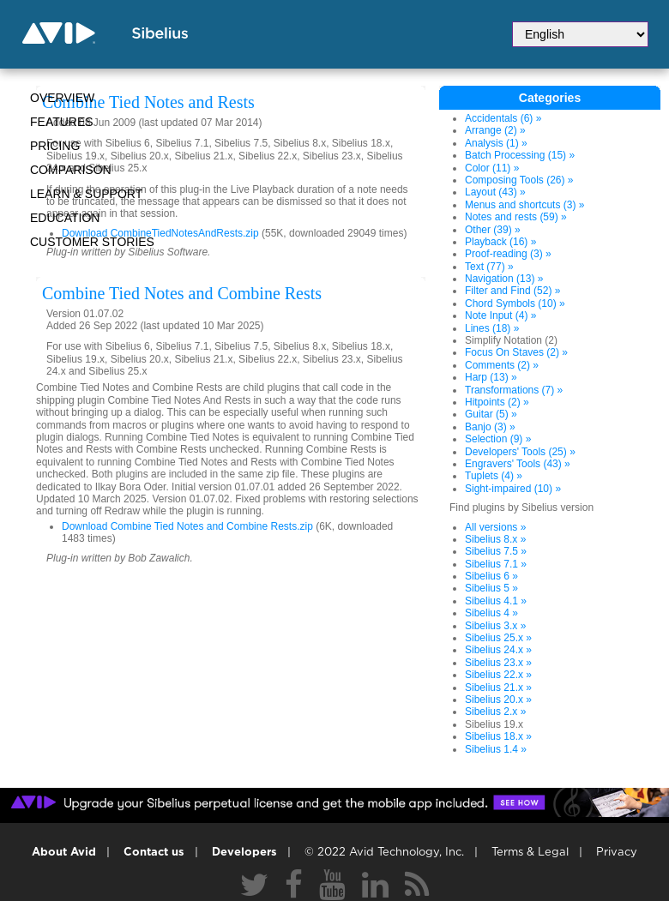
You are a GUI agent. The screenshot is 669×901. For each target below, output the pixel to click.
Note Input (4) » (500, 315)
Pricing (55, 146)
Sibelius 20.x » (498, 700)
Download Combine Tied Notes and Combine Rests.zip (187, 526)
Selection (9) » (498, 439)
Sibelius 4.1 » (496, 601)
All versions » (495, 527)
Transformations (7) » (514, 390)
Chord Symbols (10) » (515, 303)
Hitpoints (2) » (497, 402)
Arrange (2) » (495, 130)
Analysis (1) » (496, 143)
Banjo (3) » (490, 427)
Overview (62, 98)
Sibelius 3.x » (495, 626)
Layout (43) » (495, 192)
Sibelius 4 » (491, 613)
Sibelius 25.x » (498, 638)
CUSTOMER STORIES (92, 242)
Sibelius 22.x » (498, 675)
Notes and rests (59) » (516, 217)
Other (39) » (493, 230)
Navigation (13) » (504, 279)
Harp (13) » (491, 377)
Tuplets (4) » (493, 476)
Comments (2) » (502, 365)
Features (61, 122)
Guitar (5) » (491, 414)
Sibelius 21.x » (498, 688)
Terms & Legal (530, 852)
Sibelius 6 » (491, 576)
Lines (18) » (492, 328)
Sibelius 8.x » (495, 539)
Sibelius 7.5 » (496, 551)
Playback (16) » (500, 242)
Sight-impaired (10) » (513, 489)
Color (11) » (492, 168)
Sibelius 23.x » (498, 663)
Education (64, 218)
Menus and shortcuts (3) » (524, 205)
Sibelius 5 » (491, 588)
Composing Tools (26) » (519, 180)
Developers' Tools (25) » (520, 452)
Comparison (71, 170)
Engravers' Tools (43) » (517, 464)
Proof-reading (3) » (508, 254)
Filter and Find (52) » (512, 291)
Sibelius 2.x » (495, 712)
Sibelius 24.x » (498, 650)
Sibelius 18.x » (498, 736)
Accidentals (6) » (503, 118)
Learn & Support (86, 194)
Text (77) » (489, 267)
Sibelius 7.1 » (496, 564)
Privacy (616, 852)
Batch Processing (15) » (520, 155)
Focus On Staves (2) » (516, 352)
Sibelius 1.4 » (496, 749)
